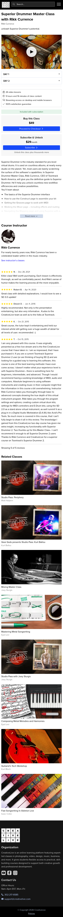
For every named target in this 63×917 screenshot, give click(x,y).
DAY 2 (6, 80)
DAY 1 (6, 74)
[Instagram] (15, 873)
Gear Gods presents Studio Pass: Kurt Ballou (23, 542)
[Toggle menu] (59, 4)
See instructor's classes (12, 260)
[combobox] (33, 4)
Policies (31, 913)
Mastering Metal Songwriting (15, 631)
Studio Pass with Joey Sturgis (16, 676)
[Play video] (31, 52)
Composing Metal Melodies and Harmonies (22, 721)
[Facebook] (9, 873)
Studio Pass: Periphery (12, 497)
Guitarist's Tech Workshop (14, 765)
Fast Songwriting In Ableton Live (17, 810)
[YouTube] (3, 873)
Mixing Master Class (11, 586)
